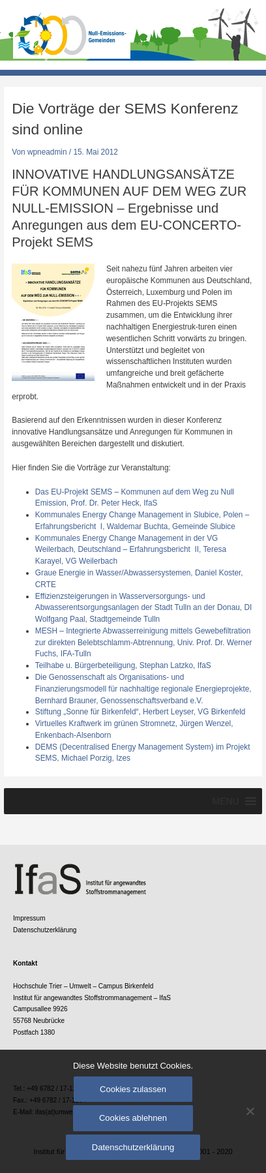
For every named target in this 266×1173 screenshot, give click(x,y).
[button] (225, 801)
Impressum (29, 918)
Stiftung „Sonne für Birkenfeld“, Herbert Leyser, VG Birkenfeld (140, 711)
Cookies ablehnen (133, 1118)
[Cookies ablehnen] (249, 1111)
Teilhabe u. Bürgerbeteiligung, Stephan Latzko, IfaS (123, 665)
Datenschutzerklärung (44, 930)
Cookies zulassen (133, 1089)
